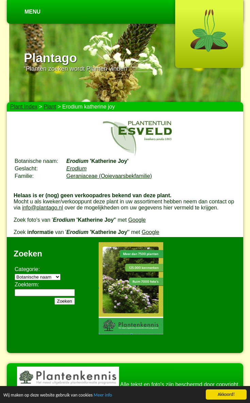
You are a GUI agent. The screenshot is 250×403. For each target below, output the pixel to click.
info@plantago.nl (42, 208)
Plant (50, 107)
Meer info (103, 395)
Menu (32, 12)
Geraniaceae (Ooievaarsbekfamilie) (109, 176)
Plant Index (23, 107)
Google (137, 220)
